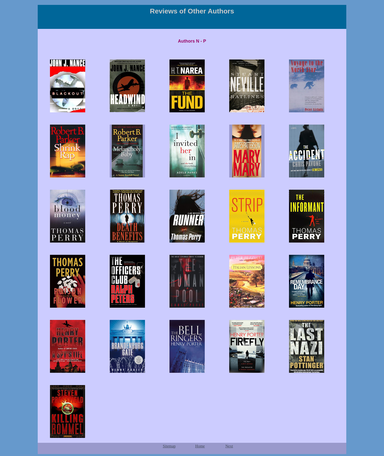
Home (200, 446)
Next (229, 446)
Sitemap (169, 446)
